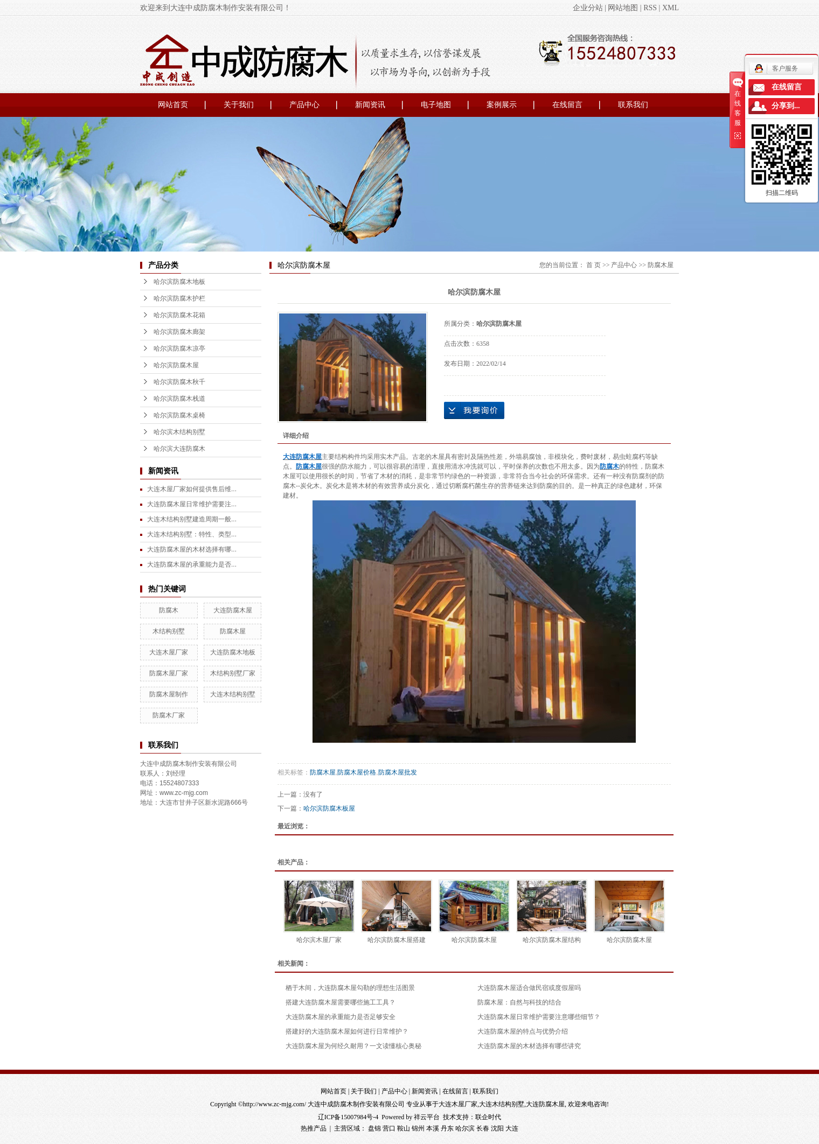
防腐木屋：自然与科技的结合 (519, 1002)
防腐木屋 (233, 631)
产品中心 (304, 105)
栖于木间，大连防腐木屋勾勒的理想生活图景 (350, 988)
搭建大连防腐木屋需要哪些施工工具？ (340, 1002)
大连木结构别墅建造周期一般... (192, 519)
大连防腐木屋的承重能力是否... (192, 564)
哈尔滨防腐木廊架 (179, 332)
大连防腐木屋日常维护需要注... (192, 504)
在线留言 (567, 105)
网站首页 (173, 105)
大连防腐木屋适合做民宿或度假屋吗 (529, 988)
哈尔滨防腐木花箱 (179, 315)
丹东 (447, 1128)
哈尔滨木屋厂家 (319, 940)
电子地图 (436, 105)
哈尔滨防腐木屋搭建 (396, 940)
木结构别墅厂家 (232, 673)
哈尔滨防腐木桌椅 (179, 415)
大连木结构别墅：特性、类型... (192, 534)
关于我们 (239, 105)
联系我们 (633, 105)
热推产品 (314, 1128)
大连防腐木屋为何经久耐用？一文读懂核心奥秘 (353, 1046)
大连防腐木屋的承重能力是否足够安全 (340, 1017)
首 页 (593, 265)
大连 (511, 1128)
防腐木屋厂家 (168, 673)
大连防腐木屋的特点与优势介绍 (522, 1031)
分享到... (786, 106)
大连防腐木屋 (232, 610)
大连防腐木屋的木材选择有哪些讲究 (529, 1046)
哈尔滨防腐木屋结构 (552, 940)
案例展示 (502, 105)
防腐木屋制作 (168, 694)
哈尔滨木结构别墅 (179, 432)
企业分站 (588, 8)
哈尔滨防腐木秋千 (179, 382)
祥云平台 (427, 1117)
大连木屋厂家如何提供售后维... (192, 489)
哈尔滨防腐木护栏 (179, 298)
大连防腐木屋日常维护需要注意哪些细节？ (538, 1017)
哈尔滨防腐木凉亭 (179, 348)
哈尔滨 (465, 1128)
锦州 (418, 1128)
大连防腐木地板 (232, 652)
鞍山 (403, 1128)
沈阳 (497, 1128)
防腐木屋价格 (356, 772)
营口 (389, 1128)
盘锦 (374, 1128)
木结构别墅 (168, 631)
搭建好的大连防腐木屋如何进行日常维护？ (347, 1031)
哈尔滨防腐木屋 (176, 365)
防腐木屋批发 (397, 772)
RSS (650, 8)
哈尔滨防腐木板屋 (329, 808)
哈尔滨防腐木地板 (179, 281)
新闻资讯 (370, 105)
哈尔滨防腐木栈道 (179, 398)
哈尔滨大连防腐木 (179, 448)
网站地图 (623, 8)
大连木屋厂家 (168, 652)
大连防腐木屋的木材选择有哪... (192, 549)
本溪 (432, 1128)
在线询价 (474, 410)
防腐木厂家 (168, 715)
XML (670, 8)
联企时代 (488, 1117)
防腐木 (168, 610)
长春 (482, 1128)
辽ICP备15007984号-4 (348, 1117)
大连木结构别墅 (232, 694)
